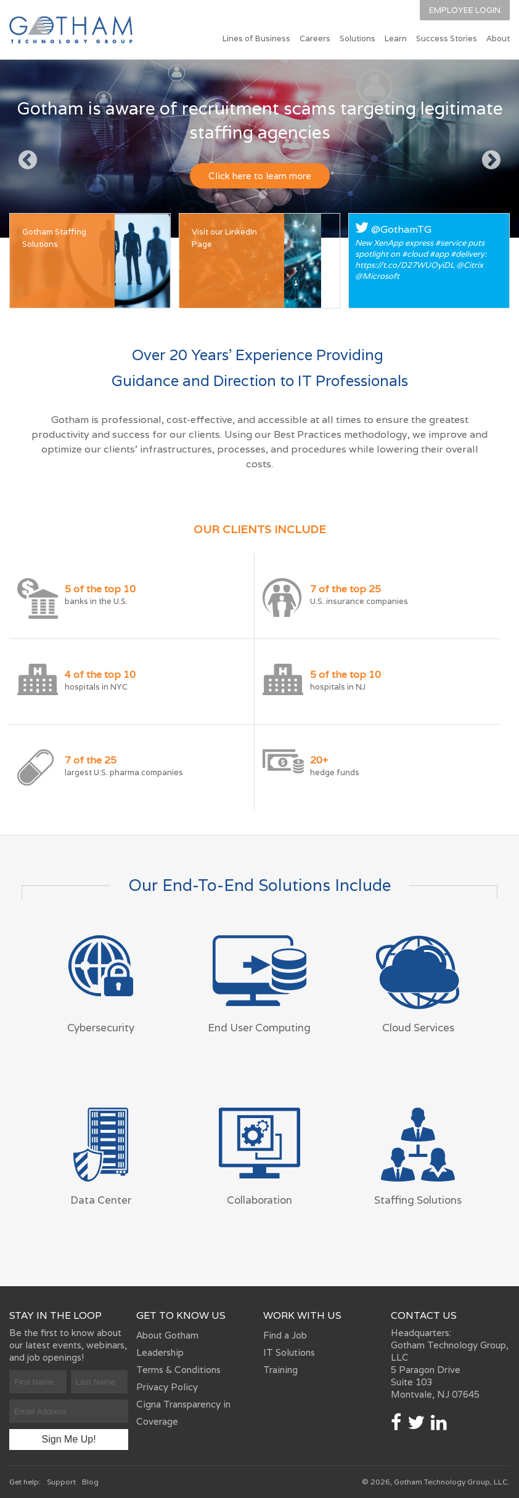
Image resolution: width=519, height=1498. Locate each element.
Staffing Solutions (418, 1200)
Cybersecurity (100, 1027)
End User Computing (259, 1027)
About (498, 38)
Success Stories (446, 38)
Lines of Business (256, 38)
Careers (315, 38)
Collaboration (259, 1200)
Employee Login (465, 10)
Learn (396, 38)
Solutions (357, 38)
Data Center (100, 1200)
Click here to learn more (259, 176)
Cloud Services (418, 1027)
